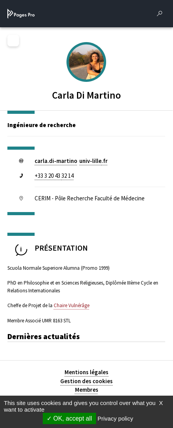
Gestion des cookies (86, 381)
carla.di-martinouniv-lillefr (71, 160)
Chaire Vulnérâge (71, 305)
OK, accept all (69, 418)
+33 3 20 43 (54, 175)
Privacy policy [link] (115, 418)
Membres (86, 389)
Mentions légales (86, 372)
